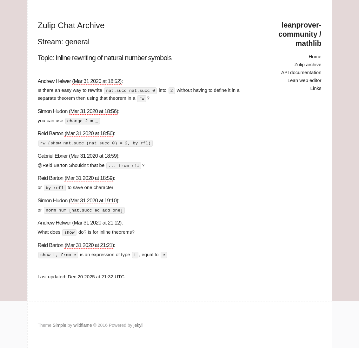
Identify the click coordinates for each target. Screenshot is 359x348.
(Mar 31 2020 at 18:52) (96, 81)
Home (315, 56)
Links (315, 88)
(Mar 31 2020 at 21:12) (96, 221)
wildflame (82, 323)
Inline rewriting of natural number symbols (113, 58)
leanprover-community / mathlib (299, 34)
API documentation (301, 72)
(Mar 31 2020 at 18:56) (93, 111)
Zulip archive (307, 64)
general (77, 42)
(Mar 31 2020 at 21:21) (89, 244)
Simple (60, 323)
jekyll (138, 323)
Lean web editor (305, 80)
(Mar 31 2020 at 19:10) (93, 199)
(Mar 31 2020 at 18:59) (93, 155)
